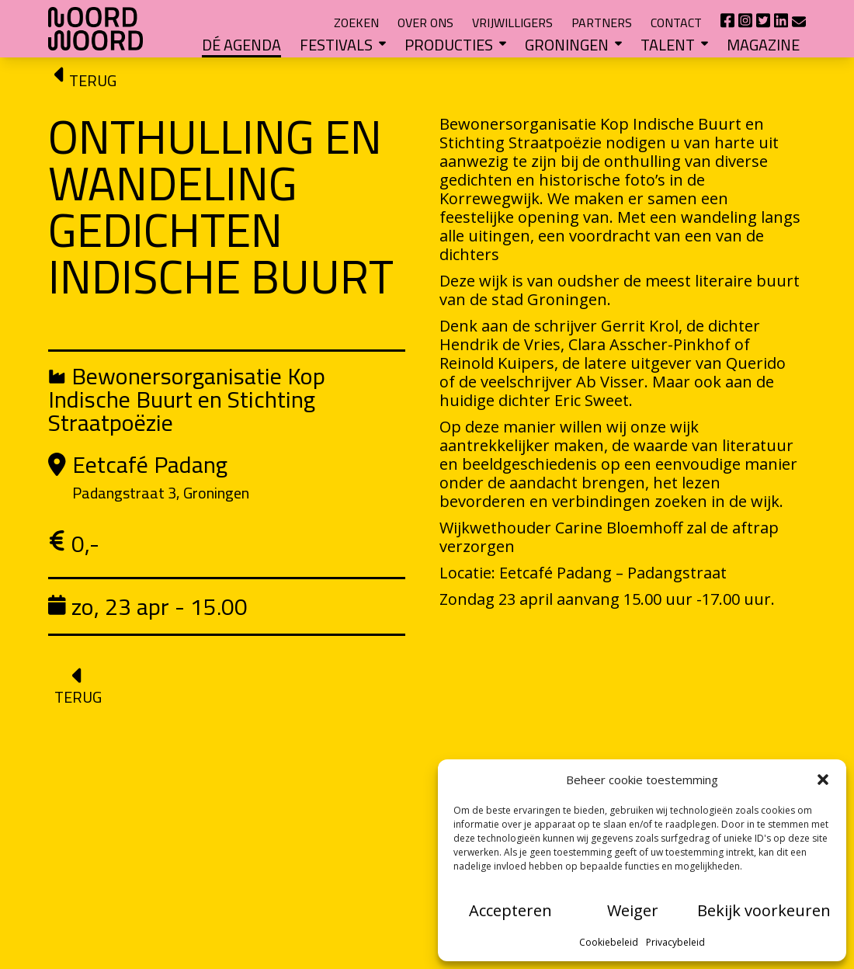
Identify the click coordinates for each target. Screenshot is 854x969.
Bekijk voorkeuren (764, 910)
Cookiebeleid (608, 942)
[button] (823, 779)
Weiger (632, 910)
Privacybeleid (675, 942)
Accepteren (510, 910)
